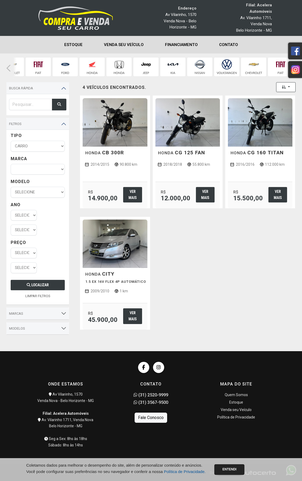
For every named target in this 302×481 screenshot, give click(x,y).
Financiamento (181, 44)
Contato (228, 44)
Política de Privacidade (236, 417)
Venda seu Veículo (124, 44)
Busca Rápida (21, 88)
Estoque (73, 44)
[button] (9, 68)
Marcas (16, 314)
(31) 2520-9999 (151, 394)
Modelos (17, 328)
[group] (38, 67)
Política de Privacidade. (185, 471)
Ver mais (132, 194)
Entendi (229, 469)
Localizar (38, 285)
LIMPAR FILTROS (37, 296)
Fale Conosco (151, 417)
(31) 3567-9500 (151, 402)
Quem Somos (236, 395)
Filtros (15, 124)
